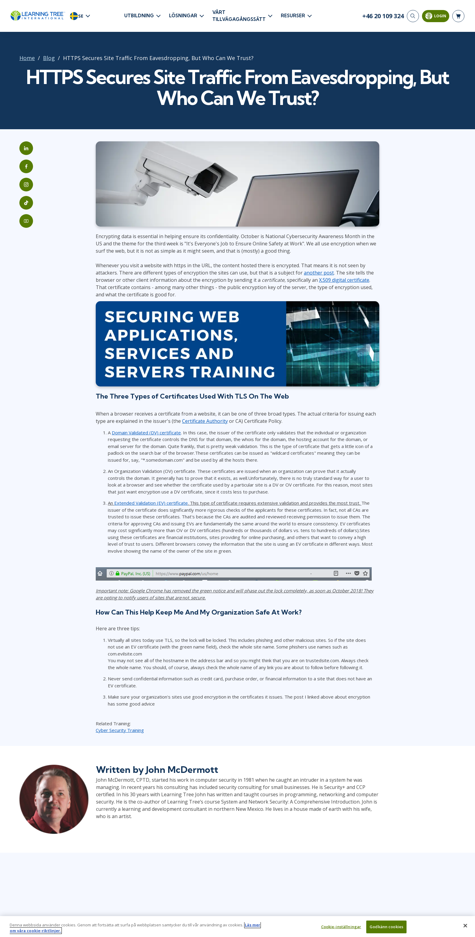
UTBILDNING (139, 16)
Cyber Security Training (120, 730)
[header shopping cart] (458, 16)
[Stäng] (465, 928)
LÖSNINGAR (183, 16)
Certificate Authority (205, 421)
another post (319, 272)
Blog (49, 58)
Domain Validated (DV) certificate (146, 433)
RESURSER (293, 16)
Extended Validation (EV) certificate (151, 503)
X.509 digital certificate (344, 280)
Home (27, 58)
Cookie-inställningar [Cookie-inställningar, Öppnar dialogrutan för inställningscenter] (341, 929)
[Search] (413, 16)
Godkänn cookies (386, 929)
